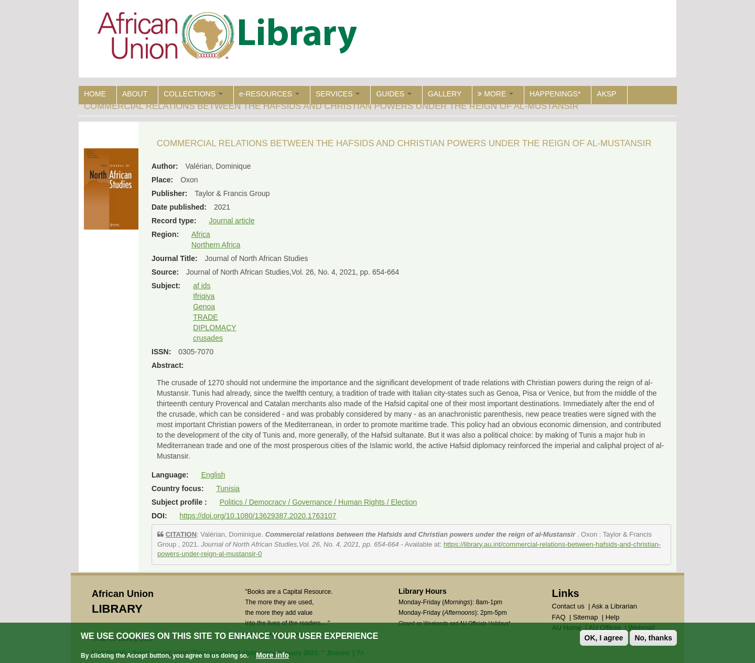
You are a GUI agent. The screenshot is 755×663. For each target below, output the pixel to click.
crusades (208, 338)
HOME (95, 94)
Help (613, 617)
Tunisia (228, 488)
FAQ (559, 617)
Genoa (204, 306)
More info (272, 655)
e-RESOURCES (269, 94)
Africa (200, 234)
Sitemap (585, 617)
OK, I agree (604, 638)
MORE (495, 94)
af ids (201, 285)
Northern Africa (215, 245)
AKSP (606, 94)
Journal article (231, 220)
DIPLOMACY (214, 327)
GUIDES (394, 94)
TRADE (205, 317)
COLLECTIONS (193, 94)
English (213, 475)
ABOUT (134, 94)
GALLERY (444, 94)
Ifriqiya (203, 296)
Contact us (568, 606)
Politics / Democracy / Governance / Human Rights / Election (318, 502)
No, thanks (653, 638)
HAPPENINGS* (555, 94)
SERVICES (338, 94)
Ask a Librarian (614, 606)
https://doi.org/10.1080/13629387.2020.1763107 (257, 516)
